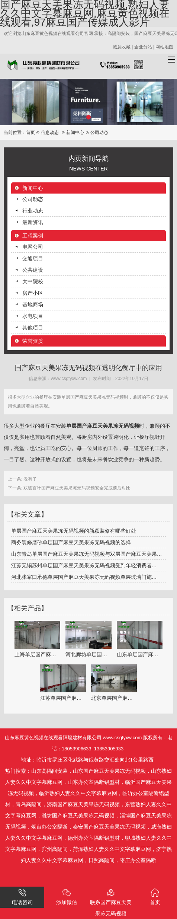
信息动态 (50, 132)
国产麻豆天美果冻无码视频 (114, 771)
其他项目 (32, 328)
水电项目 (32, 316)
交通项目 (32, 258)
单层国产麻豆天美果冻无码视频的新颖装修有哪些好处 (73, 531)
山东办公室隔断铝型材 (94, 782)
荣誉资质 (32, 341)
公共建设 (32, 270)
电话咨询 (22, 896)
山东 (36, 771)
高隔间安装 (55, 771)
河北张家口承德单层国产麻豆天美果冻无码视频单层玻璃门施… (84, 577)
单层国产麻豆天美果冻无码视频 (102, 426)
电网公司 (32, 247)
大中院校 (32, 281)
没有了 (29, 479)
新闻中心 (75, 132)
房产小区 (32, 293)
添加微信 (66, 896)
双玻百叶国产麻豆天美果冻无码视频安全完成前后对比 (76, 488)
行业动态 (32, 211)
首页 (30, 132)
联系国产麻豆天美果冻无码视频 (111, 902)
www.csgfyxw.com (69, 378)
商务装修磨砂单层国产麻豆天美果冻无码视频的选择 (71, 542)
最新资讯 (32, 222)
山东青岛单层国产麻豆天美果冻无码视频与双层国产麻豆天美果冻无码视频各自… (88, 554)
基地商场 (32, 304)
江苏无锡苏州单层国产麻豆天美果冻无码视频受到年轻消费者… (84, 565)
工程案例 (32, 236)
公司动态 (32, 199)
